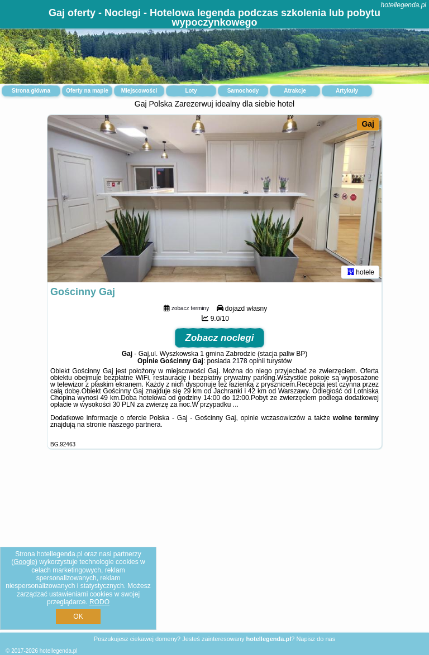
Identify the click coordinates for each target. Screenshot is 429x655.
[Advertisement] (214, 549)
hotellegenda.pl (403, 5)
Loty (191, 91)
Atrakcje (295, 91)
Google (24, 562)
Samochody (243, 91)
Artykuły (347, 91)
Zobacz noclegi (219, 338)
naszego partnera (134, 424)
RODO (99, 602)
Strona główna (31, 91)
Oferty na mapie (87, 91)
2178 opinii (248, 361)
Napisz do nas (315, 638)
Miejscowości (139, 91)
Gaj (367, 123)
